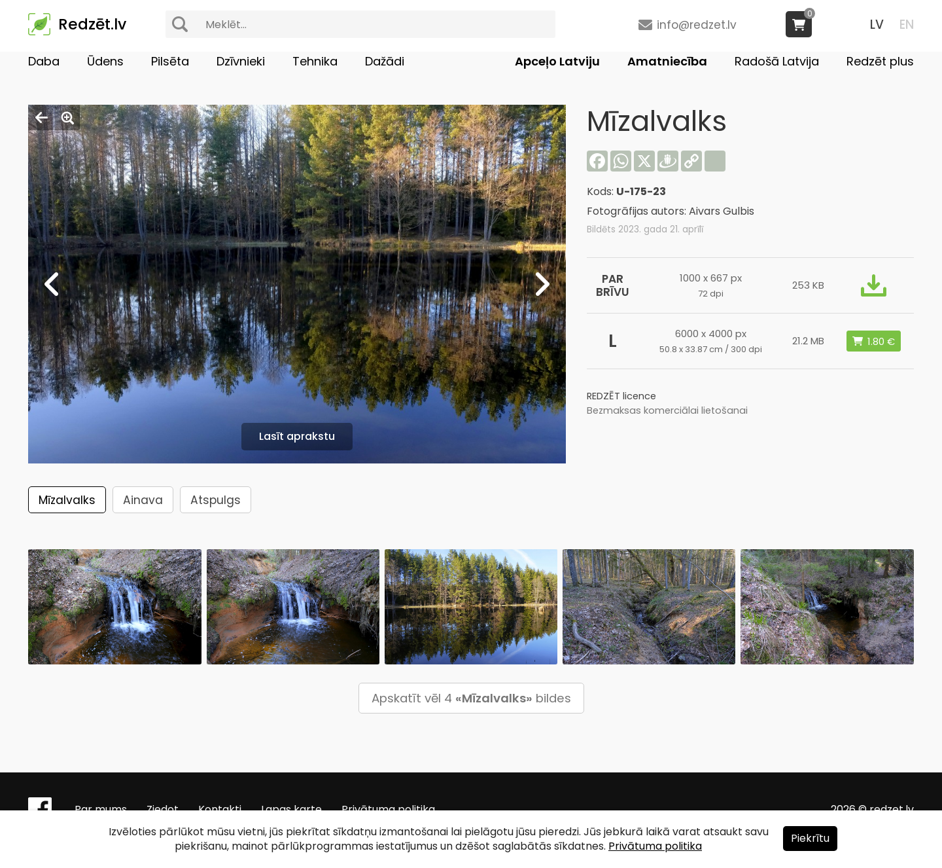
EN (906, 24)
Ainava (143, 500)
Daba (44, 61)
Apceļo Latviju (557, 61)
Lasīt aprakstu (297, 436)
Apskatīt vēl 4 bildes (471, 698)
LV (877, 24)
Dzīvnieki (241, 61)
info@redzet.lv (697, 25)
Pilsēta (170, 61)
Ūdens (105, 61)
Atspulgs (215, 500)
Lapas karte (291, 809)
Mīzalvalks (67, 500)
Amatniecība (667, 61)
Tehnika (315, 61)
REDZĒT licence (621, 396)
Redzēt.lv (92, 24)
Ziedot (163, 809)
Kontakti (219, 809)
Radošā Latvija (777, 61)
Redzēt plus (880, 61)
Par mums (101, 809)
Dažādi (384, 61)
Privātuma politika (388, 809)
